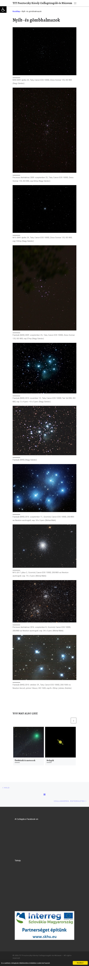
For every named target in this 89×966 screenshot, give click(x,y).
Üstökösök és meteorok (25, 760)
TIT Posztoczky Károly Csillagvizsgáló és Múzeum (40, 955)
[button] (3, 9)
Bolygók (50, 760)
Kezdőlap (16, 11)
